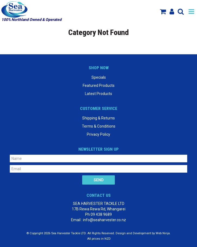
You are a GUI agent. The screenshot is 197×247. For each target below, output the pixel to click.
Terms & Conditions (98, 126)
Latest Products (98, 93)
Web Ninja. (163, 233)
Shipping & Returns (98, 118)
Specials (98, 77)
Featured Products (99, 85)
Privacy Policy (98, 134)
